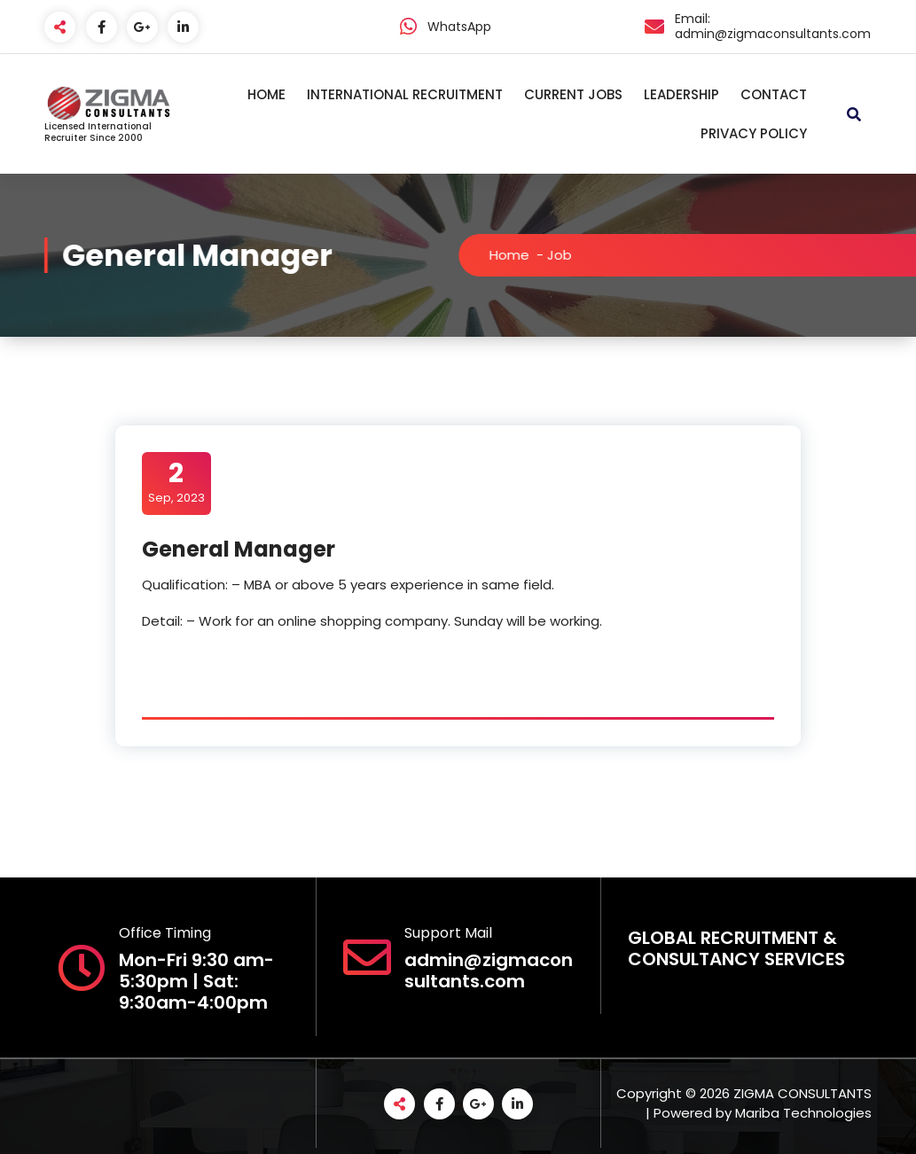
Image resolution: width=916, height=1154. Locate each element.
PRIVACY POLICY (754, 133)
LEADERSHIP (681, 94)
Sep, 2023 (176, 482)
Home (517, 255)
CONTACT (773, 94)
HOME (266, 94)
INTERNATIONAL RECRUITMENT (405, 94)
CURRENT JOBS (573, 94)
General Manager (238, 549)
